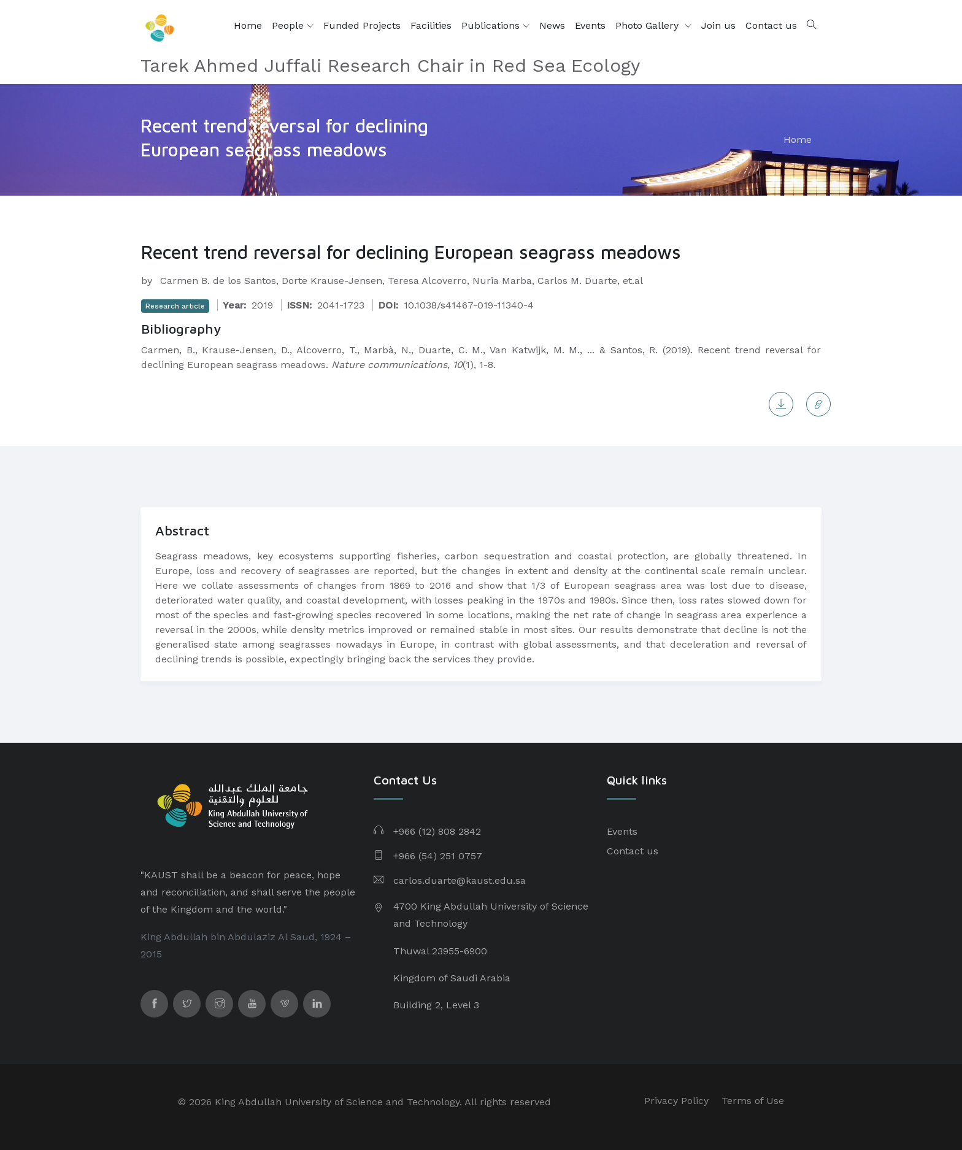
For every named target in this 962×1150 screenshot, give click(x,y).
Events (590, 25)
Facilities (431, 25)
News (552, 25)
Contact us (771, 25)
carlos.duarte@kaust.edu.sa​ (459, 880)
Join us (718, 25)
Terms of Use (752, 1100)
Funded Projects (362, 25)
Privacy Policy (676, 1100)
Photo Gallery (648, 25)
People (293, 25)
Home (248, 25)
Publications (495, 25)
